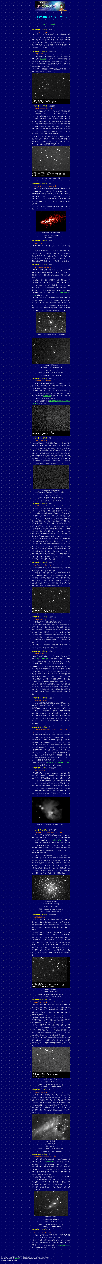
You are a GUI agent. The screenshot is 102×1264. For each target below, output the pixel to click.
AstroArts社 (17, 1258)
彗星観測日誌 (56, 840)
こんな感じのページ (64, 1245)
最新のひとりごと (55, 24)
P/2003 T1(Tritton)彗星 (41, 658)
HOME (44, 24)
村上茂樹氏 (43, 59)
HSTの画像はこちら (49, 1161)
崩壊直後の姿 (47, 396)
